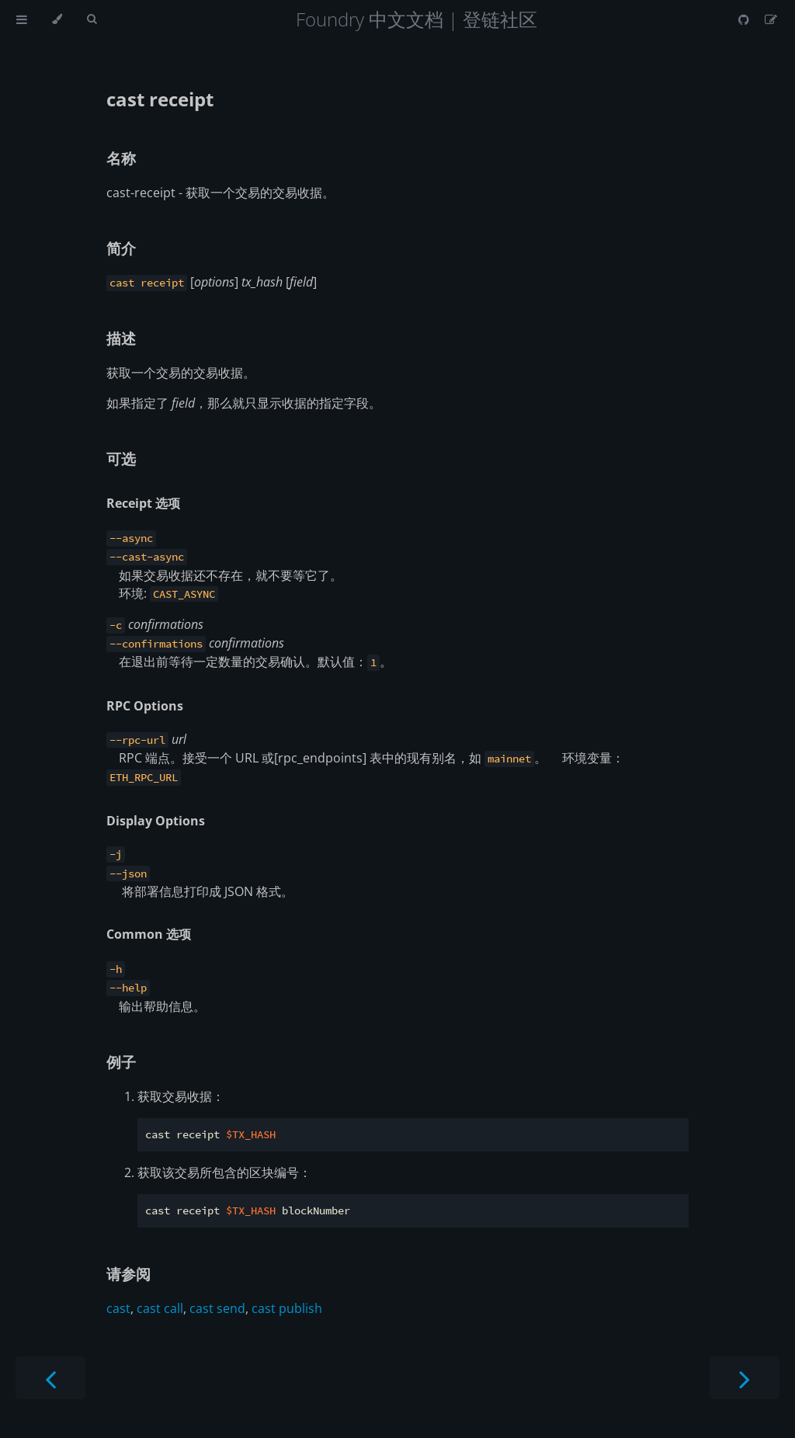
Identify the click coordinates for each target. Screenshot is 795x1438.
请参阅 (128, 1273)
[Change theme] (57, 19)
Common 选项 (148, 934)
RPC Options (144, 705)
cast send (217, 1308)
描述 (121, 338)
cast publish (287, 1308)
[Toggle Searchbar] (92, 19)
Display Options (155, 820)
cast (118, 1308)
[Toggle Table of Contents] (22, 19)
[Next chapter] (744, 1377)
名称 (121, 158)
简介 (121, 248)
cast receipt (160, 99)
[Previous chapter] (50, 1377)
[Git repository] (745, 19)
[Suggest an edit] (771, 19)
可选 (121, 458)
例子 (121, 1062)
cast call (160, 1308)
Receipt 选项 (143, 503)
